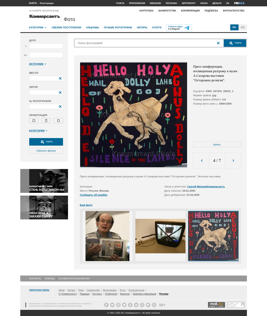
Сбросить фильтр (46, 150)
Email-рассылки (137, 290)
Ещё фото (86, 205)
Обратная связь (39, 290)
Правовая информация (144, 294)
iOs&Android (111, 294)
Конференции (190, 10)
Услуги (156, 27)
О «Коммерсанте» (68, 294)
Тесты (122, 290)
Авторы (142, 27)
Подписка (211, 10)
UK (227, 3)
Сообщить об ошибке (93, 194)
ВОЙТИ (33, 3)
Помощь (50, 278)
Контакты (35, 278)
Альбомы (92, 27)
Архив (62, 290)
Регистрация (47, 3)
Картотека (146, 10)
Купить (217, 144)
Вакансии (125, 294)
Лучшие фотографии (118, 27)
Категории (36, 27)
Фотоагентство (234, 10)
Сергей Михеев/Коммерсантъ (206, 186)
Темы (81, 290)
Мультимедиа (110, 290)
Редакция (84, 294)
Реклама (163, 294)
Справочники (93, 290)
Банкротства (167, 10)
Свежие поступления (66, 27)
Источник (37, 63)
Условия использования (73, 278)
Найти (46, 142)
